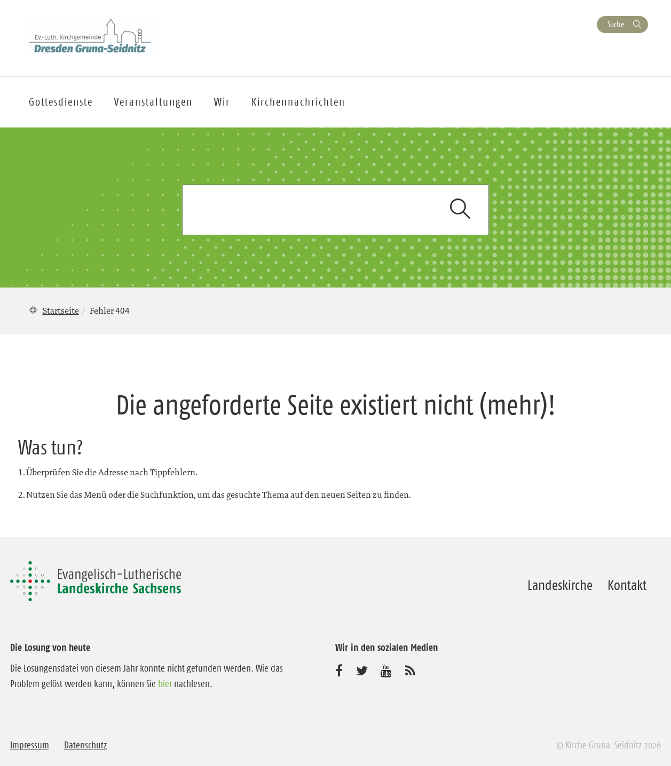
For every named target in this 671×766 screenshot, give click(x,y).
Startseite (61, 310)
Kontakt (626, 585)
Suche (615, 24)
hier (165, 684)
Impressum (29, 745)
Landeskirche (560, 585)
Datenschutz (85, 745)
